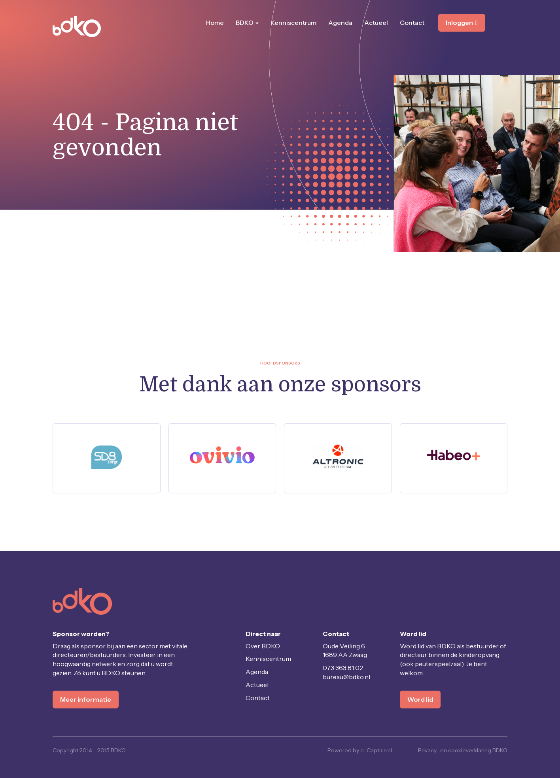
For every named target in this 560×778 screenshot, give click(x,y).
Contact (412, 22)
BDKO (247, 22)
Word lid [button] (420, 699)
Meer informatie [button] (85, 699)
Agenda (340, 22)
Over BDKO (263, 646)
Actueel (376, 22)
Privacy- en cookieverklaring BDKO (462, 750)
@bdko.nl (346, 677)
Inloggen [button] (462, 22)
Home (215, 22)
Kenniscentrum (293, 22)
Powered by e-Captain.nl (359, 750)
